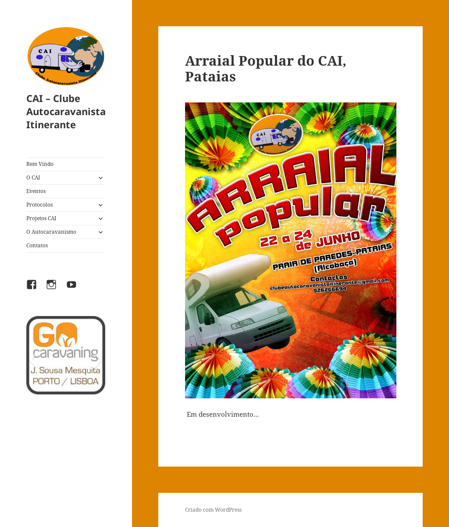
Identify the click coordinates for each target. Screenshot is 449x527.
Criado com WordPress (213, 509)
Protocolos (39, 204)
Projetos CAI (41, 218)
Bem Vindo (39, 164)
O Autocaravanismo (51, 231)
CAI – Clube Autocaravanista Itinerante (66, 111)
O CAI (33, 177)
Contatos (37, 245)
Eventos (36, 191)
